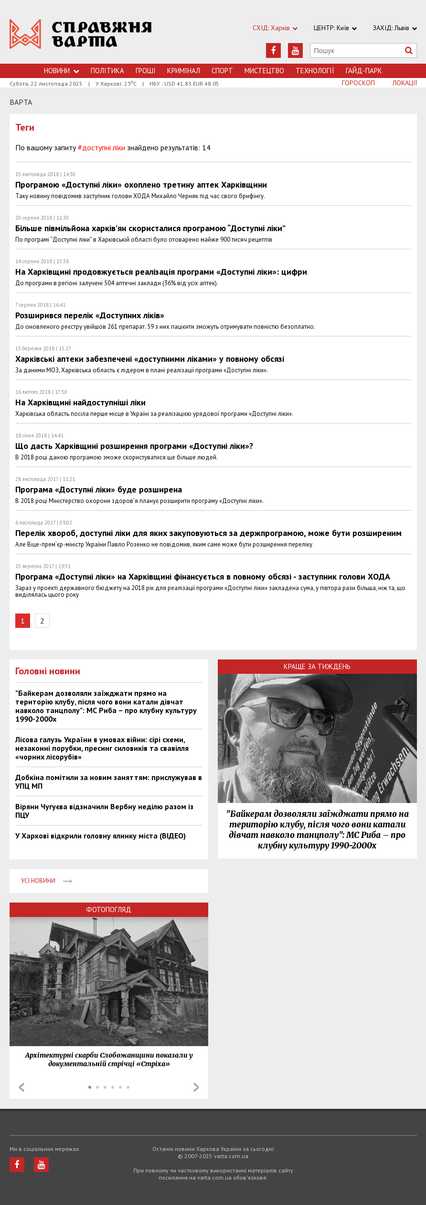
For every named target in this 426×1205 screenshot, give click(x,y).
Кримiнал (183, 70)
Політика (107, 70)
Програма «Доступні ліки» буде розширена (98, 489)
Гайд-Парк (364, 70)
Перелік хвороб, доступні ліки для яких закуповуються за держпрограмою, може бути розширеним (208, 532)
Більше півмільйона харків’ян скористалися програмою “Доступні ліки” (150, 228)
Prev (21, 1087)
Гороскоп (358, 82)
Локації (405, 82)
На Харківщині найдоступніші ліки (80, 402)
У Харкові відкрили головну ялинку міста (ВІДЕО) (100, 835)
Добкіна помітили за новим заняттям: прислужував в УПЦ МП (108, 781)
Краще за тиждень (317, 666)
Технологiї (315, 70)
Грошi (146, 70)
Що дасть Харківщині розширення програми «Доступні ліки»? (134, 445)
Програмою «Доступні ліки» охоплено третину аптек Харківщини (141, 184)
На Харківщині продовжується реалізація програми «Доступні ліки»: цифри (161, 271)
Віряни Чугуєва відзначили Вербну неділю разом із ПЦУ (104, 811)
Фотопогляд (108, 909)
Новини (61, 70)
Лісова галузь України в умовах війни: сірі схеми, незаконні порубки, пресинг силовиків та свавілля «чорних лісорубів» (102, 748)
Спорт (222, 70)
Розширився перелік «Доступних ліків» (89, 315)
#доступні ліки (101, 147)
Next (196, 1087)
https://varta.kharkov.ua (81, 37)
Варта (21, 102)
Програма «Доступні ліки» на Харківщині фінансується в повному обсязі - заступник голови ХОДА (202, 576)
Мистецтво (264, 70)
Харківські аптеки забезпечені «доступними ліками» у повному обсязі (149, 358)
